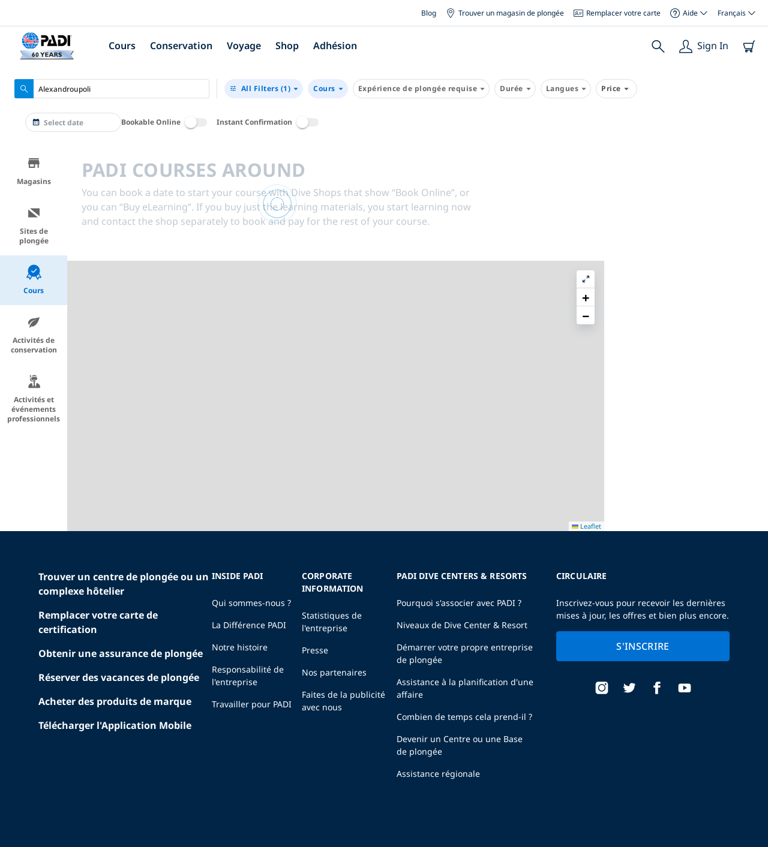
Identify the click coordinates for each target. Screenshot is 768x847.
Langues (566, 88)
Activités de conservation (34, 335)
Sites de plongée (34, 226)
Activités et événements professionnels (33, 399)
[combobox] (111, 88)
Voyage (244, 45)
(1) (264, 88)
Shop (287, 45)
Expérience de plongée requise (421, 88)
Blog (428, 13)
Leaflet (750, 836)
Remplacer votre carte (617, 13)
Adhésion (335, 45)
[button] (749, 183)
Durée (515, 88)
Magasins (34, 171)
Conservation (181, 45)
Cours (122, 45)
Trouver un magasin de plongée (505, 13)
